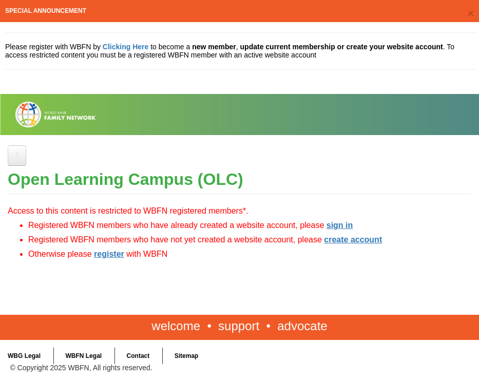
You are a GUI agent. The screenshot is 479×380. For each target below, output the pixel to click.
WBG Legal (24, 355)
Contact (138, 355)
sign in (340, 225)
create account (353, 239)
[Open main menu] (17, 155)
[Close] (471, 13)
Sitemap (187, 355)
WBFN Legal (83, 355)
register (109, 254)
